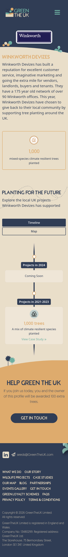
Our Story (33, 472)
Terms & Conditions (44, 500)
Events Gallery (15, 489)
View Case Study (34, 339)
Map (34, 231)
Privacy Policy (14, 500)
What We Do (12, 472)
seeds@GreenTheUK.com (35, 455)
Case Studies (43, 478)
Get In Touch (34, 418)
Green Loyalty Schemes (21, 494)
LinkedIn (6, 455)
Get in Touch (40, 489)
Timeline (34, 223)
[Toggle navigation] (57, 12)
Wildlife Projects (16, 478)
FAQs (46, 494)
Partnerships (40, 483)
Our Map (9, 483)
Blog (23, 483)
